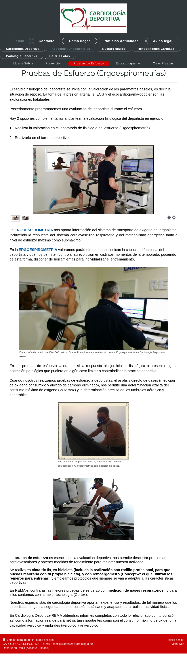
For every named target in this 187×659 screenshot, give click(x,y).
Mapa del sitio (45, 639)
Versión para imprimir (19, 639)
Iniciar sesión (176, 639)
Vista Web (177, 643)
